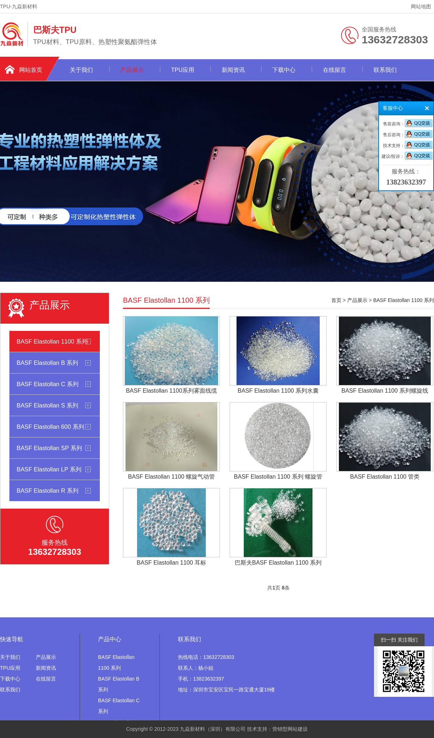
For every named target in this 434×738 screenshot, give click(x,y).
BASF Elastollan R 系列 (47, 490)
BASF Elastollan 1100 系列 (52, 341)
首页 (336, 300)
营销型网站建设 (290, 729)
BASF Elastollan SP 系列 (49, 448)
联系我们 (385, 70)
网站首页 (30, 70)
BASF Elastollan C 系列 (47, 384)
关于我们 (81, 70)
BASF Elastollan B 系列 (47, 362)
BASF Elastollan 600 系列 (50, 426)
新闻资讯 (233, 70)
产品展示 (132, 70)
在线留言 (334, 70)
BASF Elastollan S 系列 (47, 405)
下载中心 (283, 70)
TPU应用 (182, 70)
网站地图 (421, 6)
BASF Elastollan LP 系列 (49, 469)
